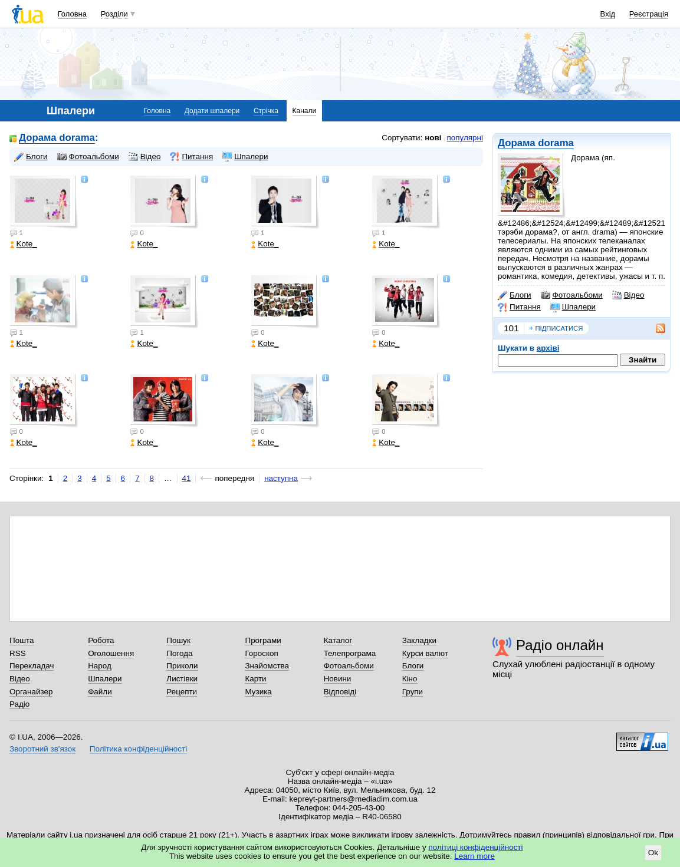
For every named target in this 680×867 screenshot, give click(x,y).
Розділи (114, 13)
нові (433, 137)
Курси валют (425, 653)
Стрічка (266, 111)
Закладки (419, 640)
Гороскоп (261, 653)
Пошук (178, 640)
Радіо (19, 704)
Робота (101, 640)
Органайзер (30, 691)
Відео (628, 295)
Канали (305, 111)
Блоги (514, 295)
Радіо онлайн (560, 645)
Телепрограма (350, 653)
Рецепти (181, 691)
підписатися (556, 328)
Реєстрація (648, 13)
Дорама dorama (536, 143)
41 (186, 478)
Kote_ (23, 243)
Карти (255, 678)
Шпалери (573, 307)
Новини (338, 678)
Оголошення (111, 653)
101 (511, 328)
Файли (100, 691)
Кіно (410, 678)
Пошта (21, 640)
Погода (179, 653)
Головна (72, 13)
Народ (99, 665)
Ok (653, 852)
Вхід (608, 13)
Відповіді (340, 691)
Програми (263, 640)
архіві (548, 348)
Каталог (338, 640)
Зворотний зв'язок (42, 748)
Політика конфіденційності (138, 748)
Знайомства (267, 665)
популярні (465, 137)
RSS (17, 653)
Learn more (474, 856)
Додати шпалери (212, 111)
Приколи (182, 665)
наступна (281, 478)
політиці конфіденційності (476, 847)
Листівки (182, 678)
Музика (258, 691)
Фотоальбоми (572, 295)
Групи (412, 691)
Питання (519, 307)
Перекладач (31, 665)
